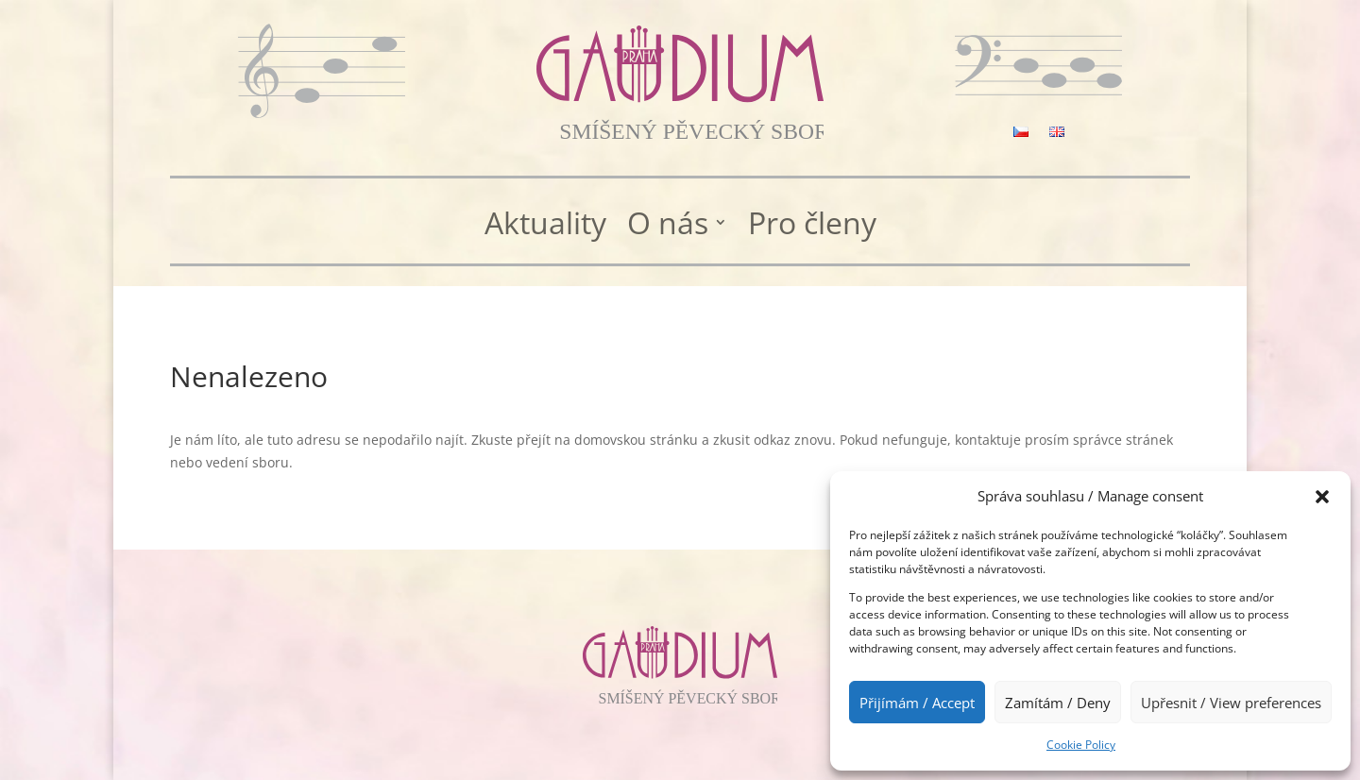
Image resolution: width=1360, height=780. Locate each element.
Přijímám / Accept (917, 702)
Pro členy (812, 224)
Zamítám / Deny (1058, 702)
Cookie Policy (1080, 745)
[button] (1322, 496)
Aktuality (545, 224)
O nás (667, 224)
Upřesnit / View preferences (1231, 702)
